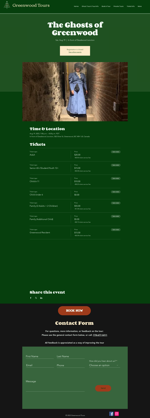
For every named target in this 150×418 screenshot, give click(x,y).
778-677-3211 (100, 335)
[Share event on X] (36, 298)
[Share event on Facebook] (31, 298)
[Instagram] (117, 414)
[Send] (103, 388)
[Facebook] (111, 414)
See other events (75, 52)
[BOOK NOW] (74, 310)
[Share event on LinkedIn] (41, 298)
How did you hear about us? (102, 361)
